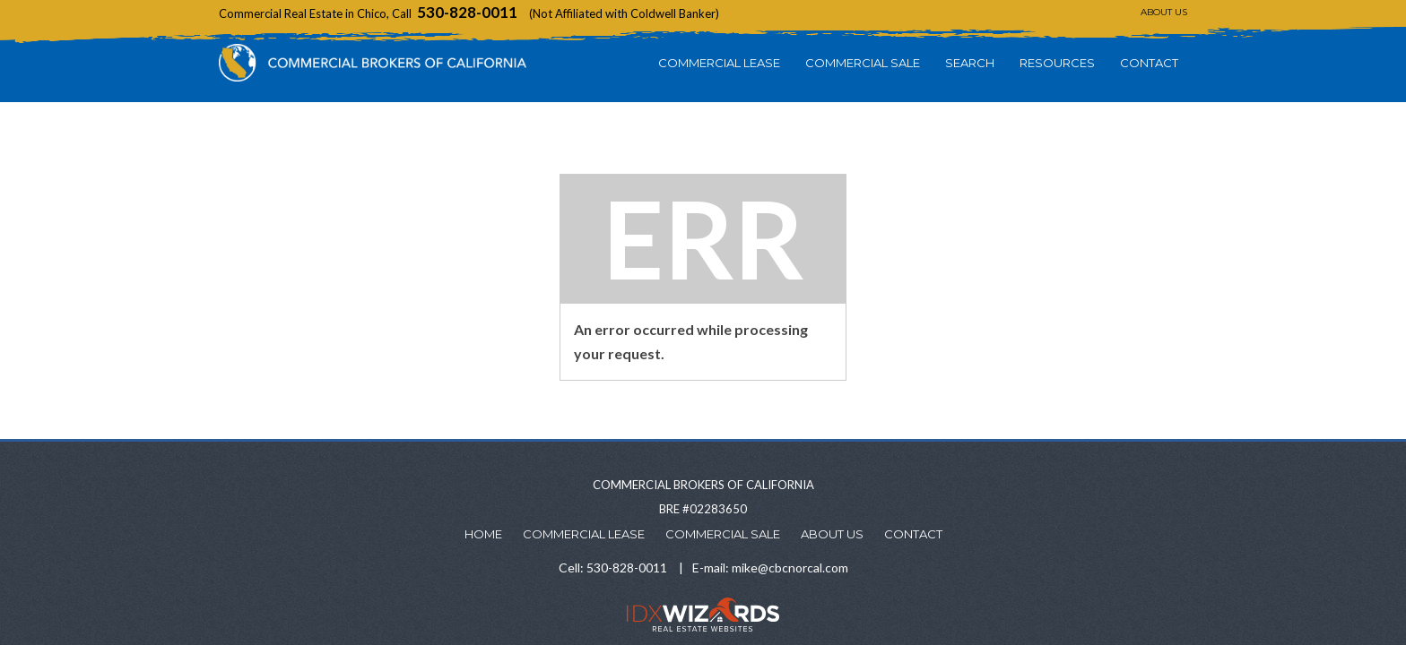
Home (483, 534)
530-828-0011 (467, 12)
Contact (1149, 63)
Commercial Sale (862, 63)
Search (969, 63)
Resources (1057, 63)
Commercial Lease (719, 63)
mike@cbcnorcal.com (790, 567)
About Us (1164, 12)
